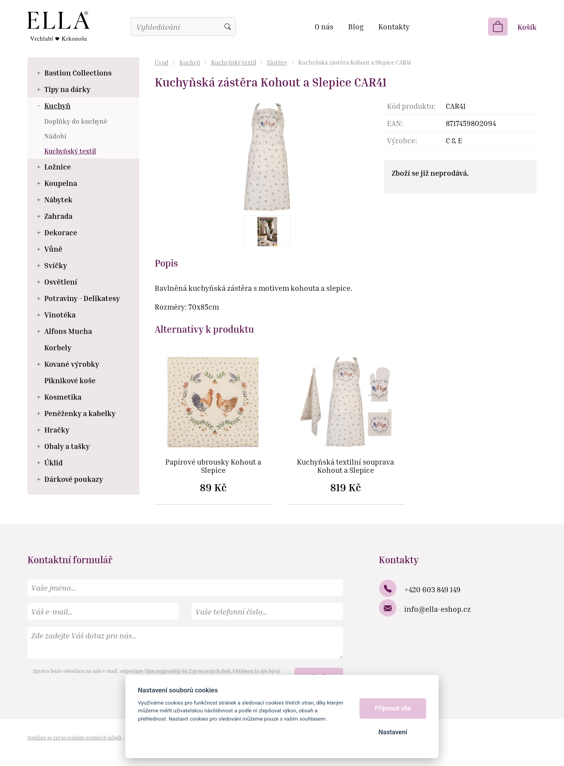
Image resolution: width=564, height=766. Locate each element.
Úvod (161, 62)
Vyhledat (227, 26)
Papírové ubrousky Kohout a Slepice (213, 466)
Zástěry (277, 62)
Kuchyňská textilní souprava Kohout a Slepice (345, 466)
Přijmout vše (393, 708)
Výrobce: (402, 140)
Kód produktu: (411, 105)
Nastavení (392, 732)
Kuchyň (189, 62)
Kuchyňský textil (233, 62)
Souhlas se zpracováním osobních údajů (74, 737)
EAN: (395, 123)
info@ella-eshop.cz (437, 608)
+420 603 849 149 (432, 589)
